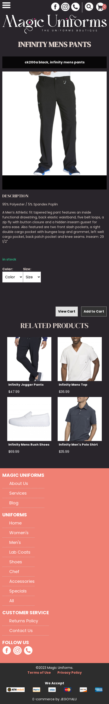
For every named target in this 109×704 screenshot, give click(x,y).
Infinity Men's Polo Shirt (78, 444)
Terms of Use (39, 672)
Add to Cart (94, 311)
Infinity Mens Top (73, 384)
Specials (18, 591)
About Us (18, 483)
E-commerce (44, 699)
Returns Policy (23, 621)
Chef (14, 571)
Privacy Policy (69, 672)
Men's (15, 542)
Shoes (15, 562)
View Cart (66, 311)
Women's (19, 533)
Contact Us (21, 630)
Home (15, 523)
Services (18, 493)
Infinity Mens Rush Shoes (29, 444)
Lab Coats (19, 552)
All (11, 601)
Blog (13, 503)
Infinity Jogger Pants (26, 384)
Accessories (22, 581)
